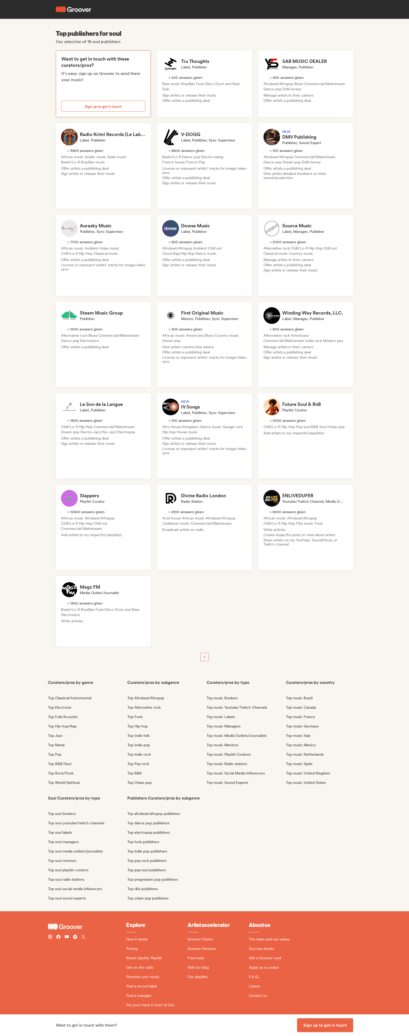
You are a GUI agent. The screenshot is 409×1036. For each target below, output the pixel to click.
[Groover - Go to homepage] (87, 927)
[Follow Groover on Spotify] (75, 937)
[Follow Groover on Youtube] (67, 937)
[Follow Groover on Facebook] (58, 937)
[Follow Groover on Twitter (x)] (83, 937)
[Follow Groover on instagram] (50, 937)
